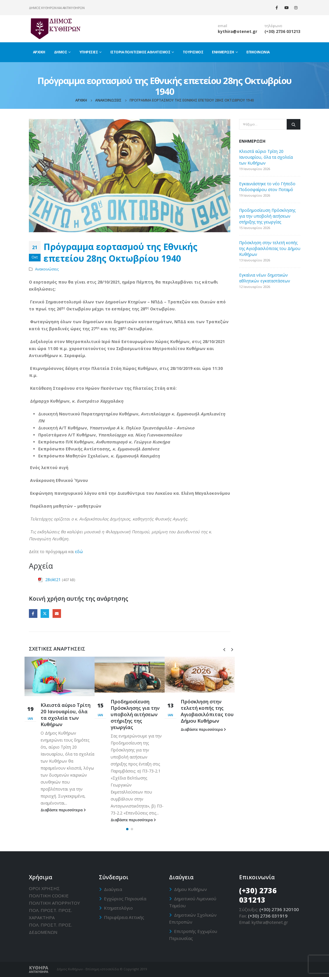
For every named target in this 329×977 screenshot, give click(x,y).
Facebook (33, 613)
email (222, 25)
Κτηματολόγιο (118, 908)
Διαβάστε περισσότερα (63, 810)
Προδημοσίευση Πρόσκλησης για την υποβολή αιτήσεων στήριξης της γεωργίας (135, 714)
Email (57, 613)
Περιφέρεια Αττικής (124, 917)
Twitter (45, 613)
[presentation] (224, 649)
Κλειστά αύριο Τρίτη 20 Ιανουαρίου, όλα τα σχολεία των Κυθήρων (65, 714)
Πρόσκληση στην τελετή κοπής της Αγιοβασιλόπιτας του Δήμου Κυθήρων (207, 711)
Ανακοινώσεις (47, 269)
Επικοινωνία (258, 52)
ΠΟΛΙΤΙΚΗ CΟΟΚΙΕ (49, 896)
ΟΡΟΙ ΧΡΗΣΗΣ (44, 888)
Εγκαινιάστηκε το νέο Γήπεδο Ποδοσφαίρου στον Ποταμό (267, 186)
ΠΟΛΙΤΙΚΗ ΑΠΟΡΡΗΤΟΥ (54, 903)
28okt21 (53, 579)
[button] (127, 829)
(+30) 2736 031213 (282, 31)
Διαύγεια (113, 889)
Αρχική (39, 52)
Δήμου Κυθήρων (190, 889)
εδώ (79, 551)
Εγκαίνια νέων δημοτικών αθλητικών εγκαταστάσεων (264, 278)
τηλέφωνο (273, 25)
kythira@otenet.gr (237, 31)
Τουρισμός (193, 52)
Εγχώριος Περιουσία (125, 898)
